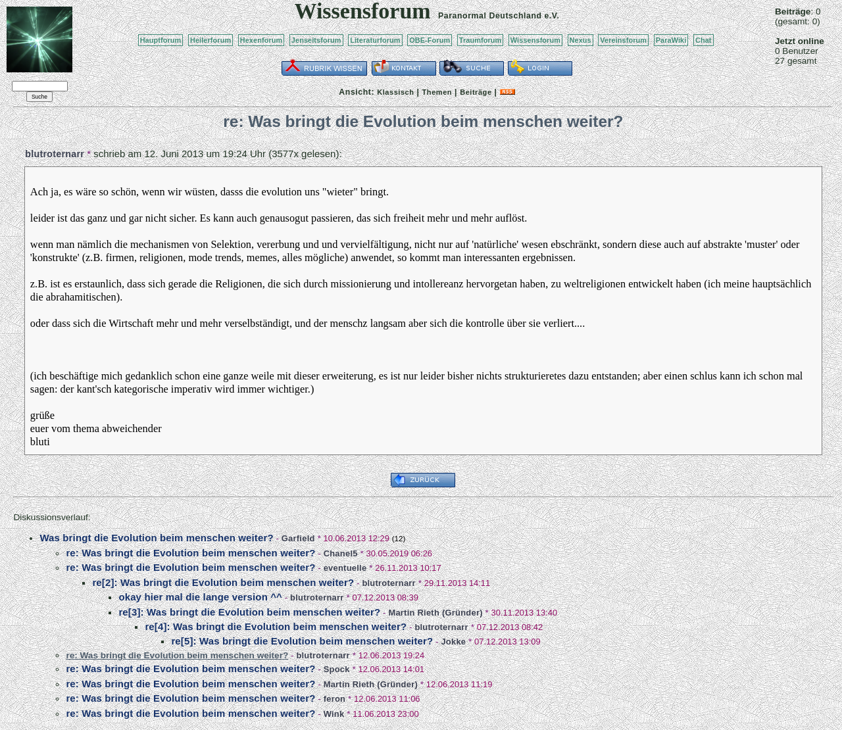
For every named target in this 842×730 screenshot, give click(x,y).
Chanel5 (341, 553)
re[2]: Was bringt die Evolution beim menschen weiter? (223, 582)
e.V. (551, 15)
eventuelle (345, 568)
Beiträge (475, 92)
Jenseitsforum (316, 40)
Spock (337, 669)
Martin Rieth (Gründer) (435, 613)
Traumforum (480, 40)
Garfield (298, 538)
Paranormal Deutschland (490, 15)
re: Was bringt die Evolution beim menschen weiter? (190, 552)
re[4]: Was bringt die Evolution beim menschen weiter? (276, 626)
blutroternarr (54, 154)
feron (335, 699)
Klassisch (395, 92)
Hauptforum (161, 40)
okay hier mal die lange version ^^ (200, 596)
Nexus (580, 40)
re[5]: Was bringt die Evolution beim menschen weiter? (302, 640)
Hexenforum (261, 40)
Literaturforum (375, 40)
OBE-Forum (429, 40)
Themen (437, 92)
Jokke (453, 641)
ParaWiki (671, 40)
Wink (334, 714)
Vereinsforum (623, 40)
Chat (703, 40)
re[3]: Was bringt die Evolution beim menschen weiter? (249, 612)
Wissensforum (535, 40)
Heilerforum (210, 40)
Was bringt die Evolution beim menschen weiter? (156, 537)
